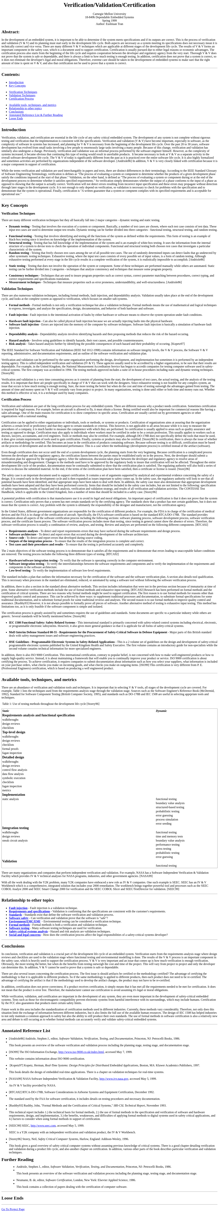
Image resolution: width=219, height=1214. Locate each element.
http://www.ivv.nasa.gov (113, 1078)
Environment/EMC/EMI (24, 921)
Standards (15, 914)
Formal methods (19, 924)
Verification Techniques (23, 92)
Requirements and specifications (29, 911)
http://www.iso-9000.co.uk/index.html (81, 1052)
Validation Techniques (22, 95)
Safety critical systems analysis (28, 931)
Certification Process (21, 98)
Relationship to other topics (25, 108)
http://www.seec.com (43, 1125)
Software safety (18, 918)
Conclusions (16, 111)
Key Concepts (17, 85)
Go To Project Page (13, 1209)
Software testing (19, 928)
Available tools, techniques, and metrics (32, 105)
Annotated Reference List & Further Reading (36, 115)
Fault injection (18, 908)
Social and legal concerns (25, 934)
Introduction (16, 82)
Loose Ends (16, 118)
